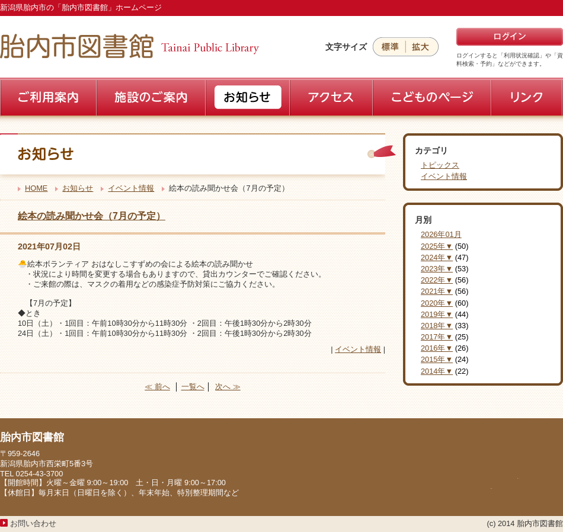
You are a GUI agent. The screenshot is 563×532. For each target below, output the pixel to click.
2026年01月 (441, 234)
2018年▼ (437, 325)
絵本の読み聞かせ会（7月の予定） (91, 216)
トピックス (440, 165)
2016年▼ (437, 348)
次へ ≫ (228, 386)
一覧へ (192, 386)
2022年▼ (437, 279)
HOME (36, 188)
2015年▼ (437, 359)
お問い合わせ (33, 523)
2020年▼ (437, 303)
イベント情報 (131, 188)
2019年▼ (437, 314)
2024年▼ (437, 257)
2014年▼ (437, 371)
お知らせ (77, 188)
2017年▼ (437, 336)
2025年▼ (437, 246)
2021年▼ (437, 291)
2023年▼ (437, 268)
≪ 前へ (157, 386)
